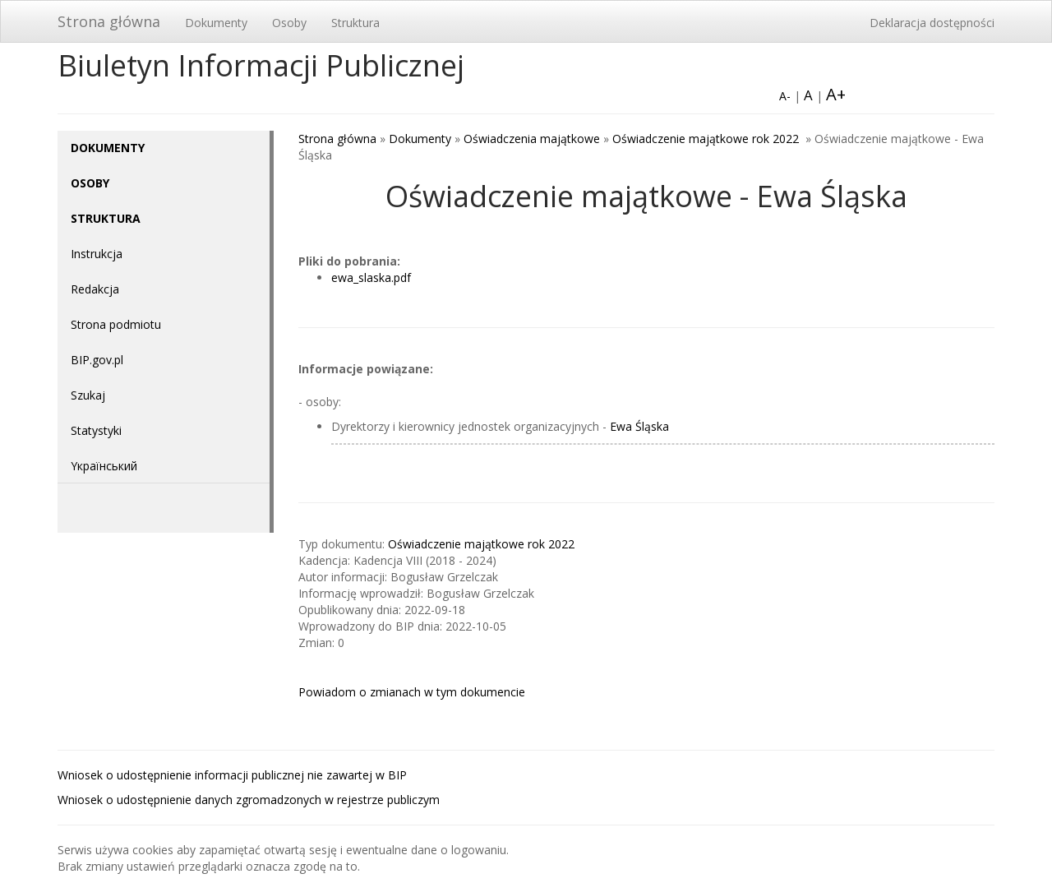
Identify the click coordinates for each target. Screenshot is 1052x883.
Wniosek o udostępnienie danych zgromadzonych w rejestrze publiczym (249, 799)
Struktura (355, 22)
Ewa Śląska (639, 426)
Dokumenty (216, 22)
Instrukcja (96, 253)
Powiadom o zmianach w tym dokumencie (411, 692)
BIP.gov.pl (97, 360)
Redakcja (95, 289)
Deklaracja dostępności (932, 22)
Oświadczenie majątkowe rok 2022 (707, 138)
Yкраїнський (104, 466)
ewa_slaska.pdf (371, 277)
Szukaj (88, 395)
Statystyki (96, 430)
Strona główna (109, 21)
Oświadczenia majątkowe (532, 138)
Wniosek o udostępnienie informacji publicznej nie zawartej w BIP (232, 775)
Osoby (289, 22)
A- (785, 96)
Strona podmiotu (116, 324)
